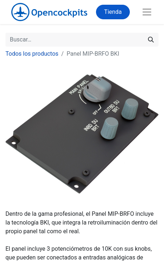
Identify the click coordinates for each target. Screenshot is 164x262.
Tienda (112, 11)
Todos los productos (32, 53)
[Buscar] (151, 40)
